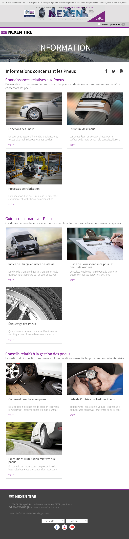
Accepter (89, 7)
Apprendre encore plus (74, 7)
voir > (11, 144)
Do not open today (111, 24)
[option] (64, 13)
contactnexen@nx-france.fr (46, 507)
